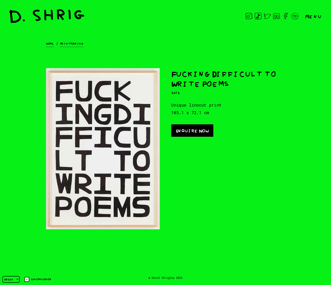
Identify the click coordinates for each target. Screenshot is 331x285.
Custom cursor (37, 279)
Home (50, 43)
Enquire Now (192, 130)
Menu (313, 16)
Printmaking (72, 43)
